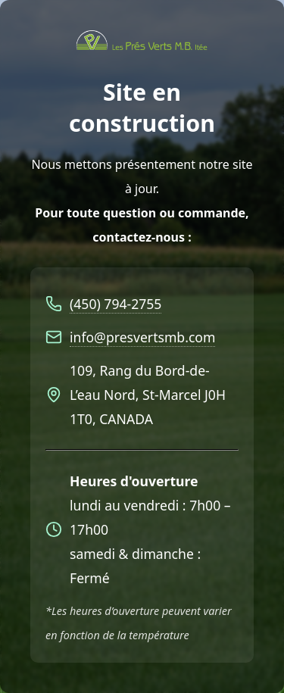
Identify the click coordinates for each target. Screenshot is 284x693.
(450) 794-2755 (115, 304)
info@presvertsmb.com (142, 337)
